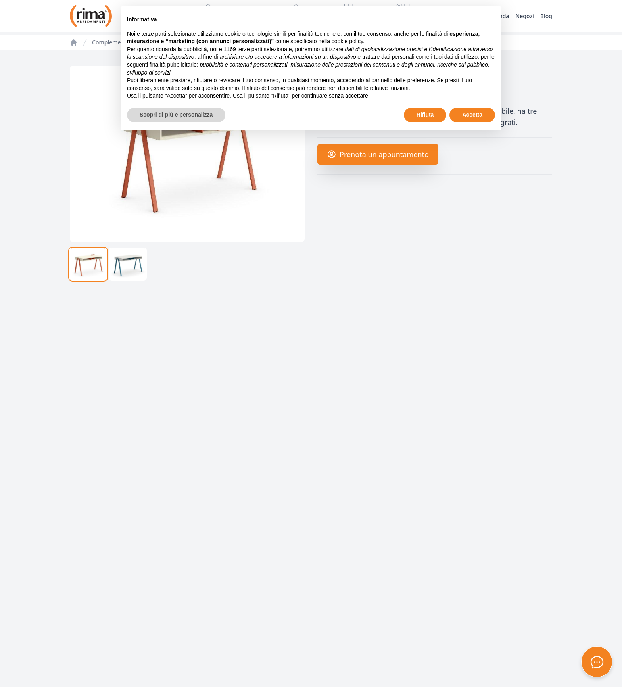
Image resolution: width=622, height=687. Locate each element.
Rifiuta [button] (425, 114)
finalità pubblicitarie (173, 64)
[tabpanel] (187, 154)
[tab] (88, 264)
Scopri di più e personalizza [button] (176, 114)
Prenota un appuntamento (378, 154)
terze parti (250, 49)
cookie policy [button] (347, 41)
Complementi (110, 42)
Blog (546, 16)
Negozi (524, 16)
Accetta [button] (472, 114)
